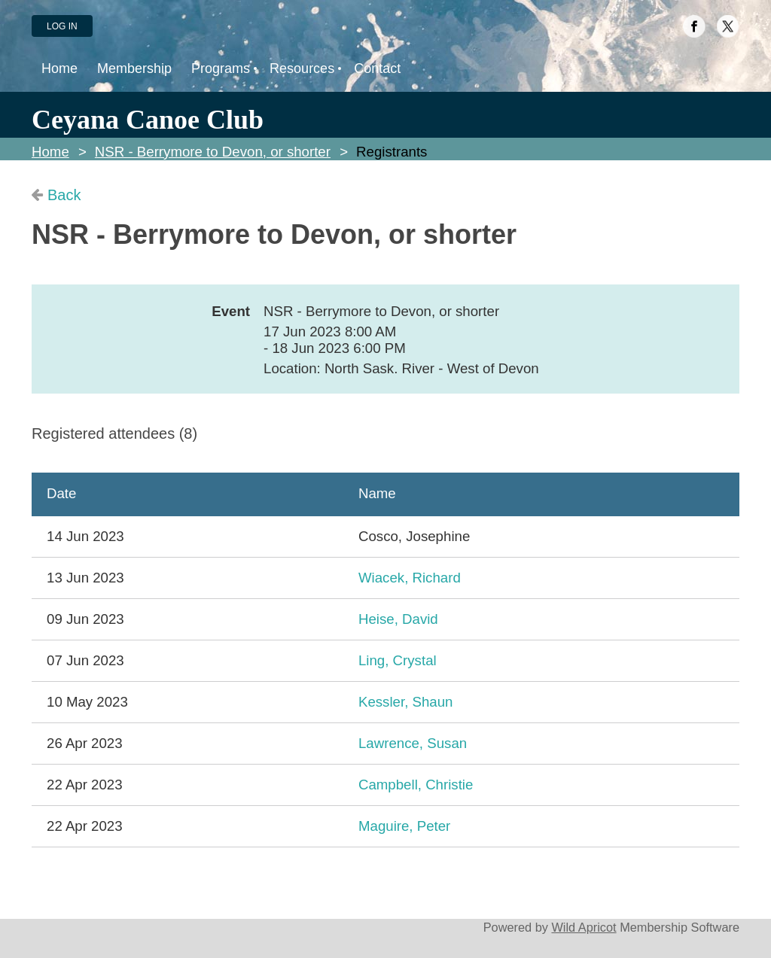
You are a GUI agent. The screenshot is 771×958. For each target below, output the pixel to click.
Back (64, 195)
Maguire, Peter (404, 826)
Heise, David (398, 619)
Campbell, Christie (415, 784)
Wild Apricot (583, 927)
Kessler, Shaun (405, 702)
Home (50, 152)
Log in (62, 26)
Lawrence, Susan (412, 743)
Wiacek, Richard (409, 577)
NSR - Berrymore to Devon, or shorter (213, 152)
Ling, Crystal (397, 660)
